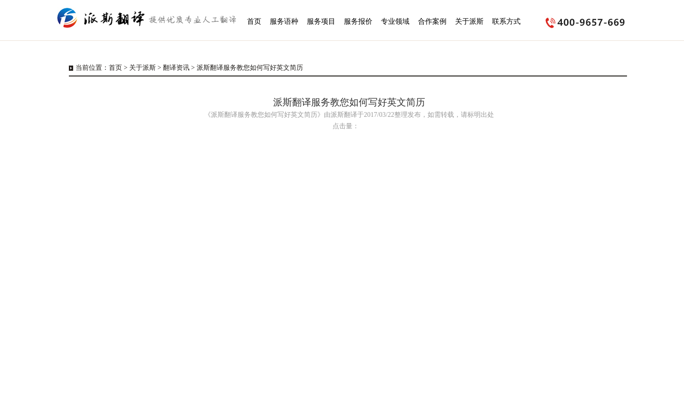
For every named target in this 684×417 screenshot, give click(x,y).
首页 (115, 67)
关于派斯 (142, 67)
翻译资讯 (176, 67)
